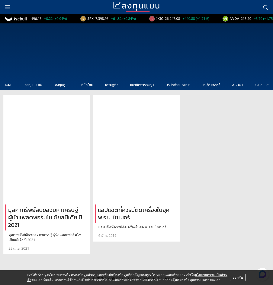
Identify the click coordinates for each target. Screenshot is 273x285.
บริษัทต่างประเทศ (178, 84)
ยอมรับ (237, 277)
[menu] (7, 7)
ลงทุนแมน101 (34, 84)
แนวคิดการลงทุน (142, 84)
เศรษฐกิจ (111, 84)
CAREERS (262, 84)
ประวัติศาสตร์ (211, 84)
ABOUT (237, 84)
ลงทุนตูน (61, 84)
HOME (8, 84)
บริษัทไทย (86, 84)
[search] (265, 7)
